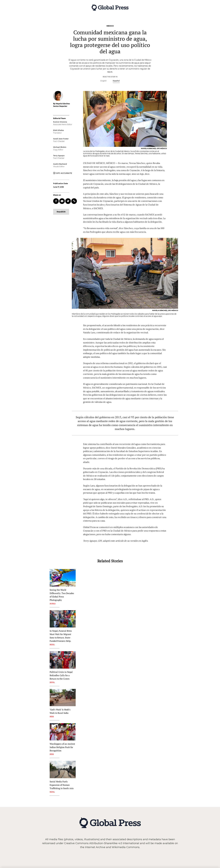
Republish (61, 212)
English (103, 81)
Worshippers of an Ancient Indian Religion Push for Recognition (62, 747)
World (52, 603)
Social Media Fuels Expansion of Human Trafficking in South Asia (62, 785)
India (52, 716)
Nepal (52, 644)
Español (116, 81)
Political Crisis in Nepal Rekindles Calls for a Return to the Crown (61, 675)
